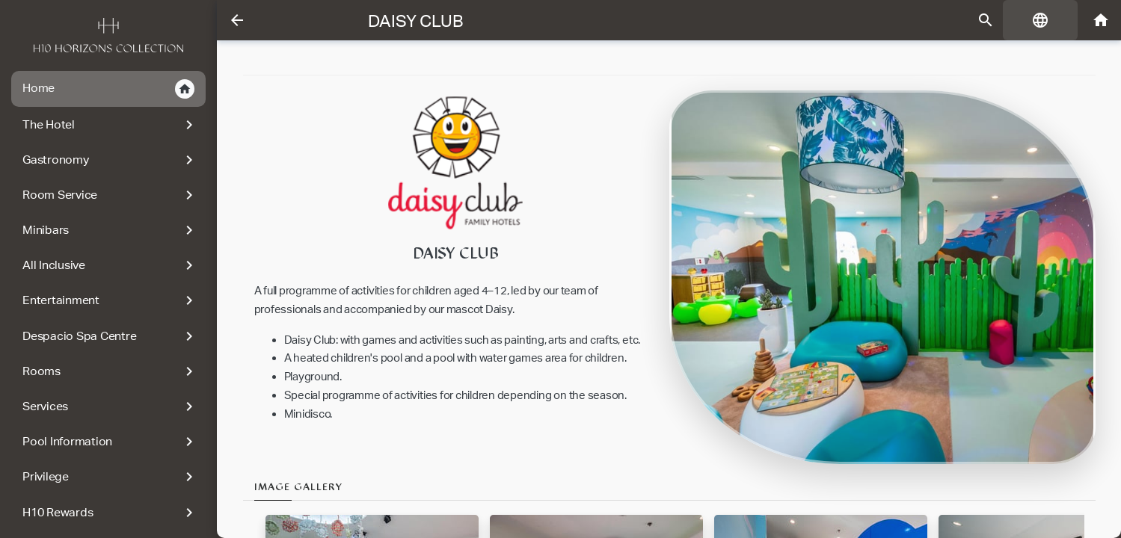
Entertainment (110, 300)
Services (110, 406)
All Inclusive (110, 265)
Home (108, 89)
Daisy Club (416, 21)
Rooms (110, 371)
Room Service (110, 195)
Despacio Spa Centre (110, 336)
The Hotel (110, 125)
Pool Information (110, 442)
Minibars (110, 230)
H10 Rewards (110, 513)
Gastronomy (110, 160)
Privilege (110, 477)
